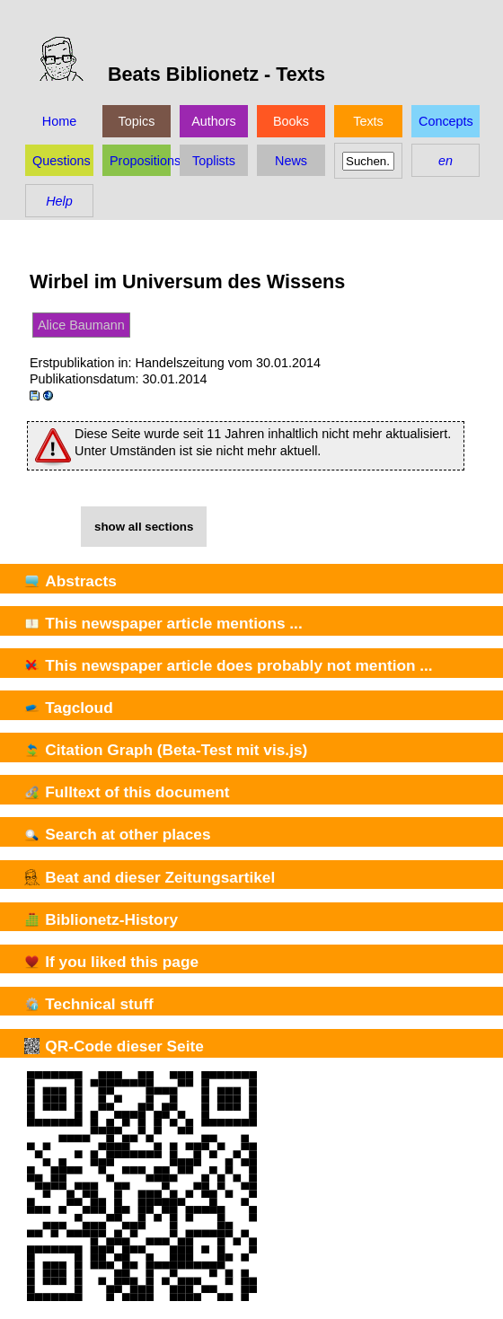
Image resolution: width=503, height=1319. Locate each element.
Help (59, 201)
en (445, 161)
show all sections (143, 526)
